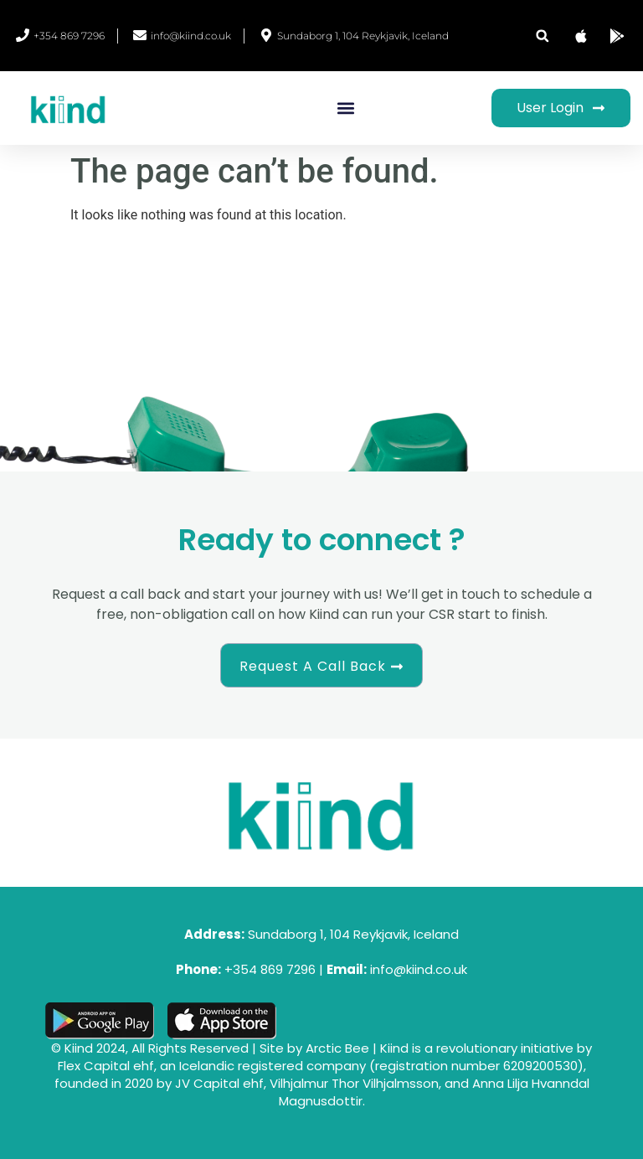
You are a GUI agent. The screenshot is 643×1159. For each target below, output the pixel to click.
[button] (542, 36)
